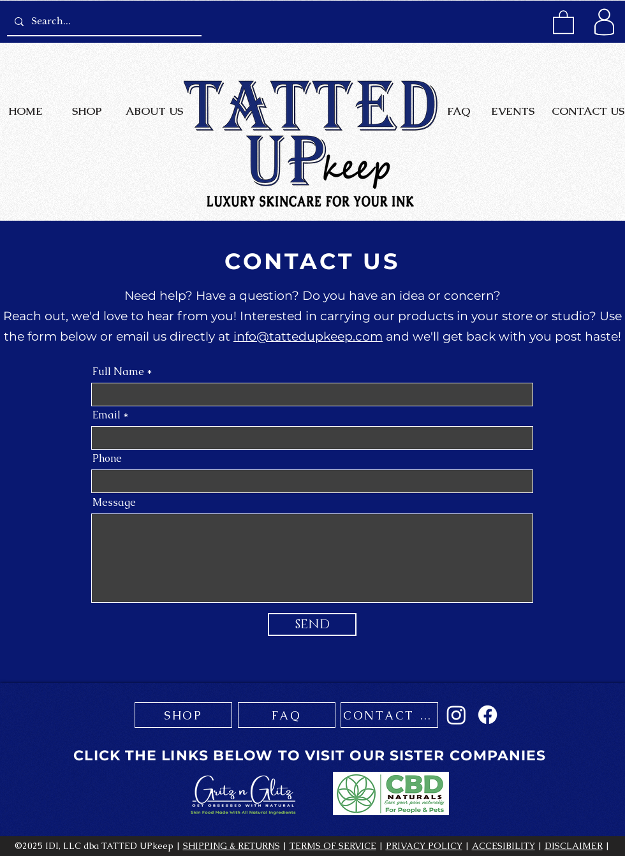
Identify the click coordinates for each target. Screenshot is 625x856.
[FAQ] (458, 111)
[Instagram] (456, 714)
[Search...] (103, 21)
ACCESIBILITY (503, 846)
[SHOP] (87, 111)
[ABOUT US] (154, 111)
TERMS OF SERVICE (333, 846)
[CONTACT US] (587, 111)
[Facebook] (487, 714)
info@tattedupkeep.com (308, 336)
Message (114, 503)
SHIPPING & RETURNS (231, 846)
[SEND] (312, 624)
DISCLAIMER (574, 846)
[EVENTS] (512, 111)
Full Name (118, 372)
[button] (563, 21)
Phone (107, 459)
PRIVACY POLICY (424, 846)
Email (106, 415)
